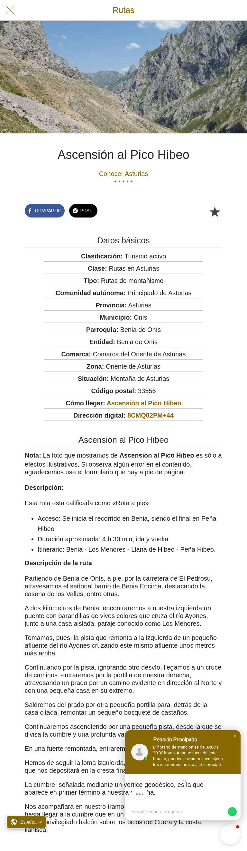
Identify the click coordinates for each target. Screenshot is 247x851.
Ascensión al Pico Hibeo (143, 403)
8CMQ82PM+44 (150, 415)
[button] (235, 736)
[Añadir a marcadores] (214, 211)
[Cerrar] (10, 10)
